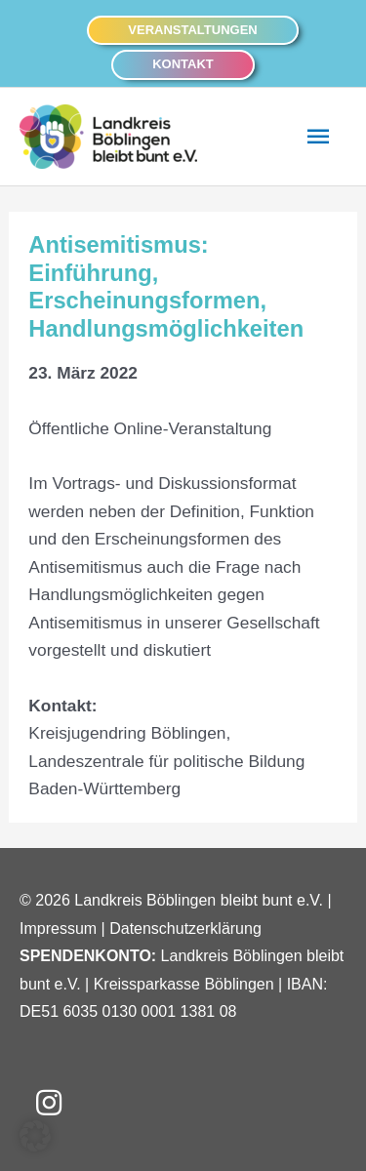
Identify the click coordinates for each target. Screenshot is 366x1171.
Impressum (58, 928)
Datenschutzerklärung (185, 928)
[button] (192, 31)
